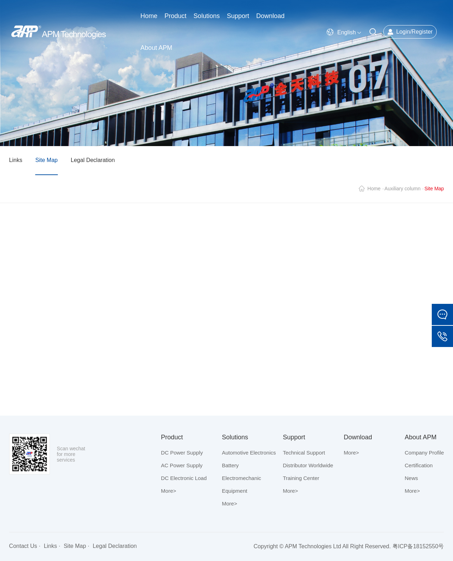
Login (403, 32)
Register (422, 32)
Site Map (46, 160)
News (411, 478)
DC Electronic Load (184, 478)
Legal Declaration (93, 160)
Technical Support (304, 453)
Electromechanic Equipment (241, 484)
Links (15, 160)
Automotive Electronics (249, 453)
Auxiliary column (402, 188)
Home (373, 188)
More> (168, 491)
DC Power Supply (182, 453)
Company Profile (424, 453)
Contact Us (23, 546)
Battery (230, 465)
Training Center (301, 478)
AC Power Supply (182, 465)
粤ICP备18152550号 (418, 546)
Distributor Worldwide (308, 465)
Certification (419, 465)
